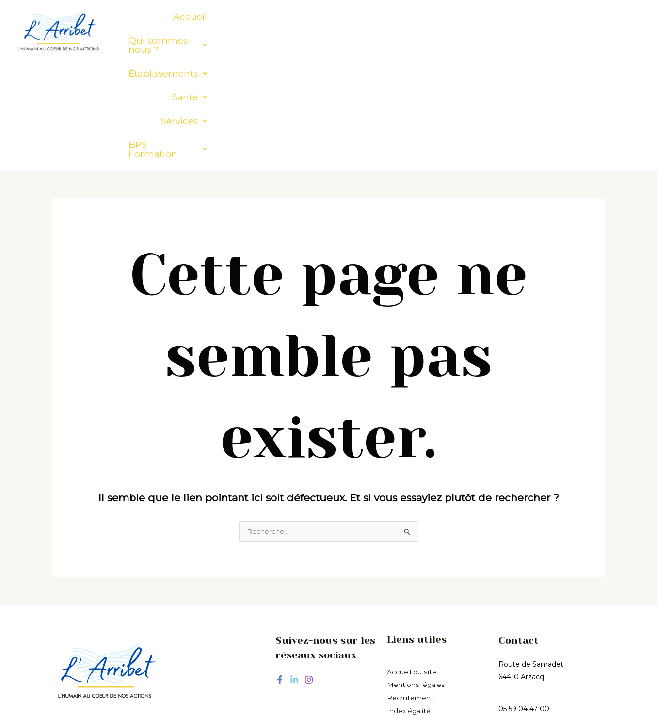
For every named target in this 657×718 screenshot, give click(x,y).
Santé (425, 16)
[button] (249, 17)
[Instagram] (308, 573)
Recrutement (410, 590)
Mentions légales (416, 577)
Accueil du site (411, 564)
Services (480, 16)
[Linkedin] (294, 573)
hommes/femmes (418, 615)
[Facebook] (279, 573)
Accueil (166, 16)
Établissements (354, 16)
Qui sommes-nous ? (249, 16)
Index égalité (409, 602)
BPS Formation (557, 16)
